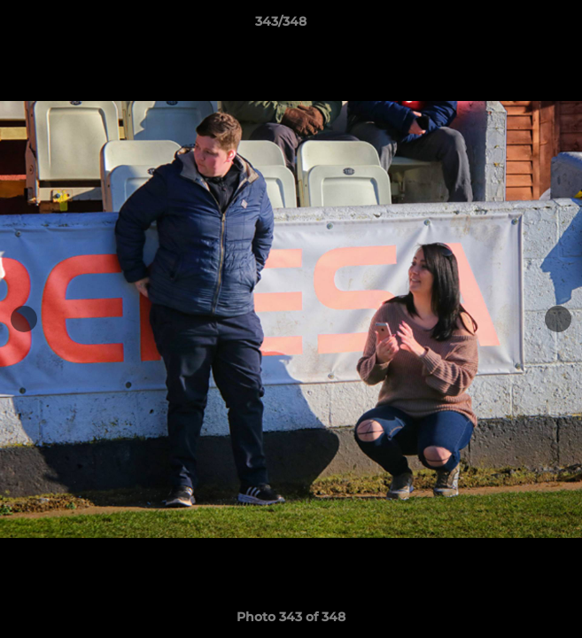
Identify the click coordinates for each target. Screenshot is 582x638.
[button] (518, 26)
